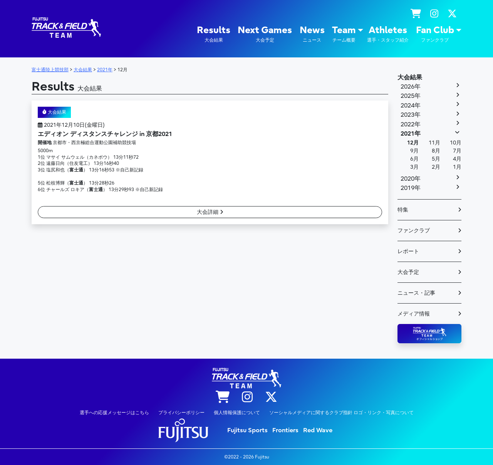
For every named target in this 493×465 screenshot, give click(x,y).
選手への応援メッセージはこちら (114, 412)
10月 (455, 142)
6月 (414, 159)
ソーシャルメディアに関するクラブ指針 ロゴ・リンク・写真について (341, 412)
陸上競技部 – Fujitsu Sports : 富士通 (66, 27)
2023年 (411, 114)
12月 (413, 142)
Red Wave (317, 430)
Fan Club (435, 34)
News (312, 34)
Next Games (265, 34)
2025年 (411, 95)
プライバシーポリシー (181, 412)
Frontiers (285, 430)
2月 (436, 167)
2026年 (411, 86)
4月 (457, 159)
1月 (457, 167)
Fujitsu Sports (247, 430)
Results (213, 34)
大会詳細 (210, 212)
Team (344, 34)
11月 (434, 142)
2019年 (411, 188)
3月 (414, 167)
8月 (436, 151)
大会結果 (54, 112)
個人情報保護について (237, 412)
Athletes (388, 34)
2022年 (411, 124)
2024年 (411, 105)
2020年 (411, 178)
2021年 (411, 133)
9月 (414, 151)
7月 (457, 151)
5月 (436, 159)
